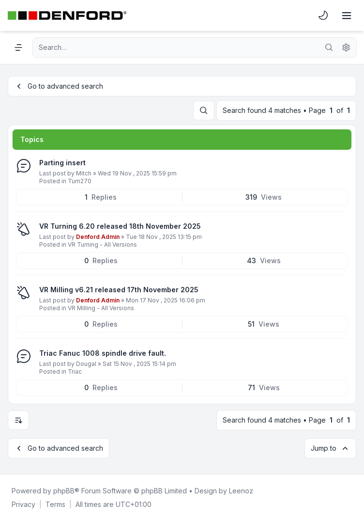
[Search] (329, 47)
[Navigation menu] (18, 47)
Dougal (86, 363)
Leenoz (241, 491)
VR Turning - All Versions (102, 244)
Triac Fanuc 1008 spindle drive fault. (102, 353)
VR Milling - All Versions (101, 308)
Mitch (83, 173)
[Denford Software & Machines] (67, 15)
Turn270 (79, 181)
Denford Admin (98, 236)
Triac (75, 371)
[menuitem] (323, 15)
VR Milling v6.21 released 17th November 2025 (118, 289)
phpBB (64, 491)
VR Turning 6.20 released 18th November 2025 (120, 226)
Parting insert (62, 162)
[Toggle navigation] (346, 15)
